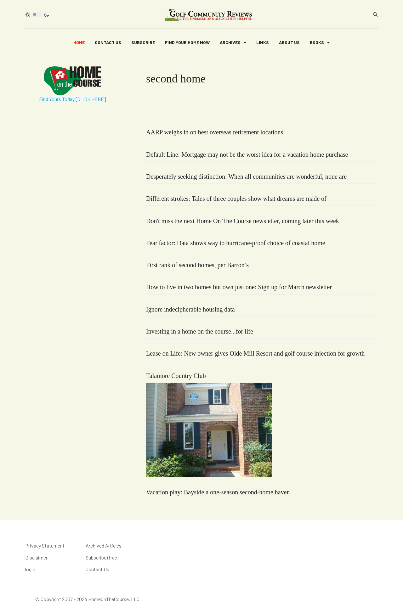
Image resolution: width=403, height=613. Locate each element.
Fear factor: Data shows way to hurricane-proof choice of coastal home (235, 242)
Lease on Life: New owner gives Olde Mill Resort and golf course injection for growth (255, 353)
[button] (233, 42)
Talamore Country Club (176, 375)
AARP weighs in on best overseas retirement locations (214, 132)
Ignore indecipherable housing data (190, 309)
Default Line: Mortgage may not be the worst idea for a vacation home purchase (247, 154)
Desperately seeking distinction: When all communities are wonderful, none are (246, 176)
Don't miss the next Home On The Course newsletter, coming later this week (242, 220)
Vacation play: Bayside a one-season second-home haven (218, 492)
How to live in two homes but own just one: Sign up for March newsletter (239, 287)
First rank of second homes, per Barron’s (197, 265)
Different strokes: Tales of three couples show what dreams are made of (236, 198)
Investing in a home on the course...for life (199, 331)
